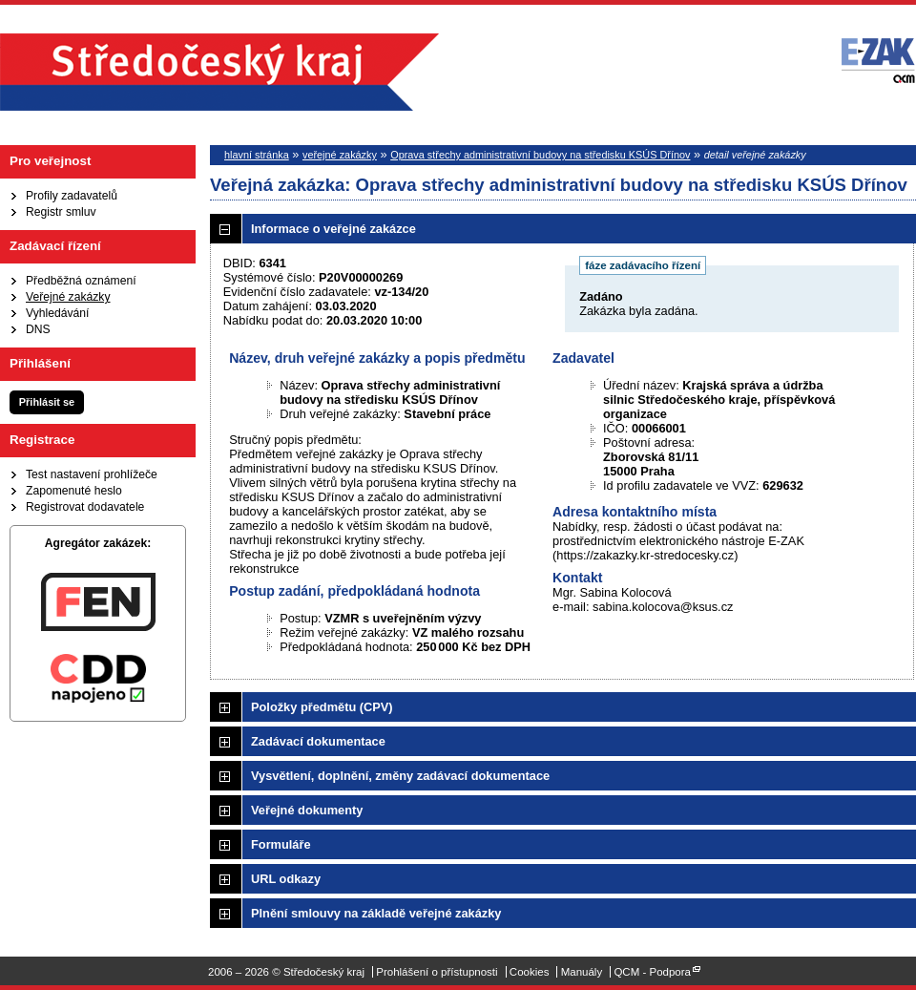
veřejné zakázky (339, 154)
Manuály (582, 972)
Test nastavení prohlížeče (91, 474)
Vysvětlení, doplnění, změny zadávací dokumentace (400, 776)
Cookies (530, 972)
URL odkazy (286, 879)
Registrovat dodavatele (85, 507)
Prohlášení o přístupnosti (436, 972)
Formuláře (281, 844)
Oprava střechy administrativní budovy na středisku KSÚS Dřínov (540, 154)
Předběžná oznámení (81, 280)
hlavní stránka (256, 154)
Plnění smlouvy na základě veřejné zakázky (376, 913)
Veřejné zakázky (68, 297)
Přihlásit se (46, 402)
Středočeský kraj (219, 72)
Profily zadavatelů (71, 195)
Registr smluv (61, 212)
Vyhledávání (57, 313)
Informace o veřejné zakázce (333, 228)
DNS (38, 329)
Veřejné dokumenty (307, 810)
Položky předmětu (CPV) (322, 707)
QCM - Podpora (652, 972)
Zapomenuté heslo (74, 490)
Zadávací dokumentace (318, 741)
